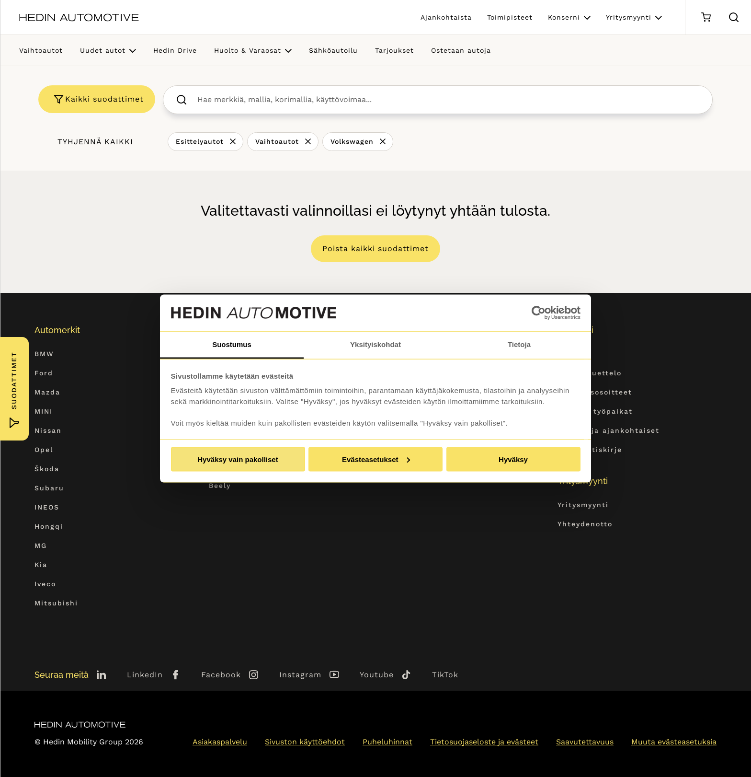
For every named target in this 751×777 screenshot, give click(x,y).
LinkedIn (145, 674)
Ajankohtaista (446, 17)
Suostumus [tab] (231, 344)
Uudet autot (102, 50)
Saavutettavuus (585, 741)
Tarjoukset (394, 50)
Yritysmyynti (628, 17)
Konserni (564, 17)
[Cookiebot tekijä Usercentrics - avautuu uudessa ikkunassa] (538, 313)
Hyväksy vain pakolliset (237, 459)
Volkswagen (352, 141)
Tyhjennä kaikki (95, 141)
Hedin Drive (175, 50)
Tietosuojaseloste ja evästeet (484, 741)
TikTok (445, 674)
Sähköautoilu (333, 50)
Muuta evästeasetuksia (674, 741)
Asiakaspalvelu (220, 741)
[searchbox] (448, 99)
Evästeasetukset (376, 459)
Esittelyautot (200, 141)
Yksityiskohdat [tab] (375, 344)
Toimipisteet (510, 17)
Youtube (377, 674)
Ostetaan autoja (461, 50)
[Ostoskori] (705, 17)
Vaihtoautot (41, 50)
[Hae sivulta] (733, 17)
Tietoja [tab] (519, 344)
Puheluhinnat (387, 741)
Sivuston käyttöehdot (305, 741)
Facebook (221, 674)
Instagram (300, 674)
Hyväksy (513, 459)
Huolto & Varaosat (247, 50)
